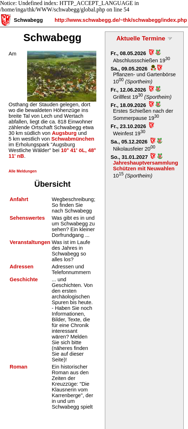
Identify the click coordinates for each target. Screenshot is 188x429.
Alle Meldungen (23, 171)
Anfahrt (19, 199)
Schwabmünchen (73, 139)
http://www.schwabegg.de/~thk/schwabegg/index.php (121, 20)
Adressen (22, 266)
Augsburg (64, 133)
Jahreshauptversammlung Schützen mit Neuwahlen (145, 165)
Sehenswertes (27, 218)
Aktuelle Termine (140, 38)
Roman (18, 367)
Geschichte (24, 279)
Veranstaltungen (30, 242)
